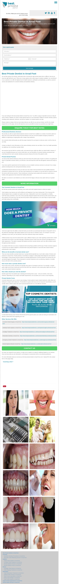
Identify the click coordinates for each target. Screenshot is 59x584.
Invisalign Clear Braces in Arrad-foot (12, 568)
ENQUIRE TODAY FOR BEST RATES (29, 128)
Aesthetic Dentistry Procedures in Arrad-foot (14, 556)
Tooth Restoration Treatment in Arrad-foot (14, 573)
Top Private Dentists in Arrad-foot (11, 553)
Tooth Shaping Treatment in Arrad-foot (13, 570)
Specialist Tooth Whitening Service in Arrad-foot (15, 557)
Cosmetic (5, 554)
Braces (4, 566)
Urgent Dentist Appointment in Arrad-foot (12, 580)
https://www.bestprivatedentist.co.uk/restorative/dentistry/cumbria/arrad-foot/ (38, 335)
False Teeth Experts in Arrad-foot (12, 579)
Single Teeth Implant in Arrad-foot (12, 560)
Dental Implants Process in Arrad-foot (13, 563)
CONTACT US (29, 348)
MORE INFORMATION (29, 183)
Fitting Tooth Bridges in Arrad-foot (12, 577)
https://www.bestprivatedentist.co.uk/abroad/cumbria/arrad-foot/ (36, 344)
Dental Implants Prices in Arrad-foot (12, 565)
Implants (5, 559)
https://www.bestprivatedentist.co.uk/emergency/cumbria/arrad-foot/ (40, 339)
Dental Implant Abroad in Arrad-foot (11, 582)
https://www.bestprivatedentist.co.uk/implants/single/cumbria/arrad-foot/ (39, 327)
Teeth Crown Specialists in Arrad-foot (13, 576)
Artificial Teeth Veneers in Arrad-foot (12, 574)
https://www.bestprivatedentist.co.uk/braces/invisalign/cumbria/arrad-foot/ (37, 331)
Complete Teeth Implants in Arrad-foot (13, 562)
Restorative (5, 571)
